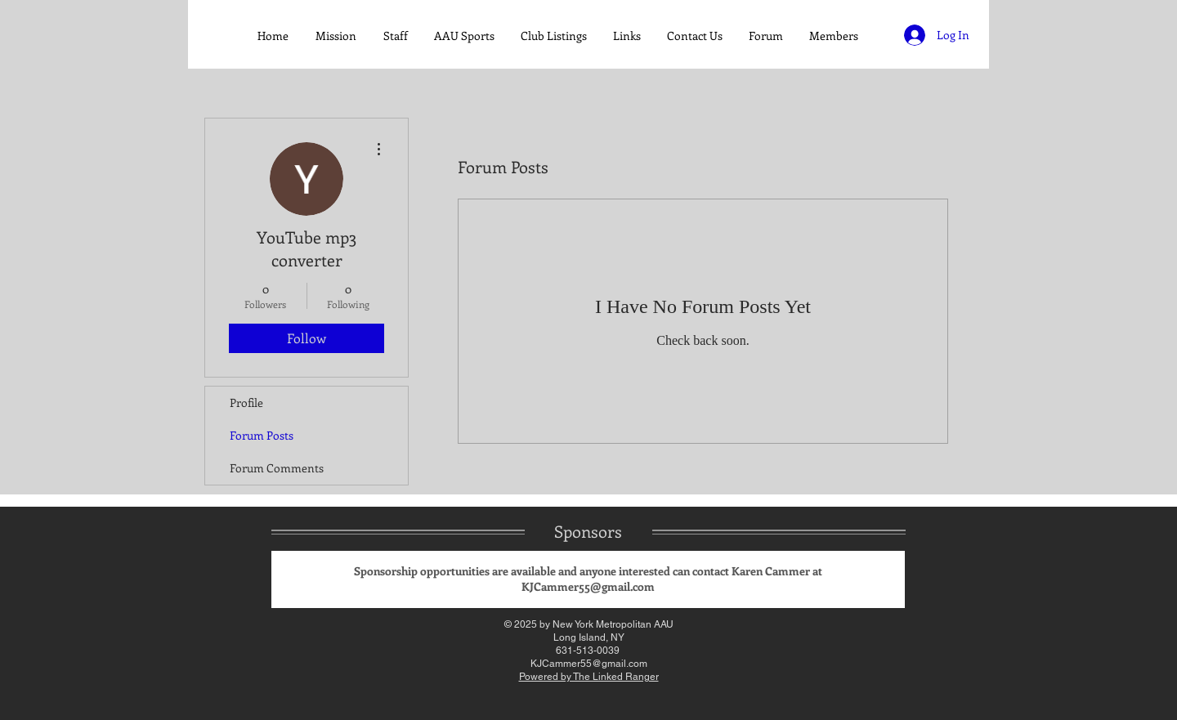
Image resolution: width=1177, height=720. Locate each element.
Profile (246, 402)
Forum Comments (277, 468)
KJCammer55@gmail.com (588, 586)
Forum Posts (261, 435)
